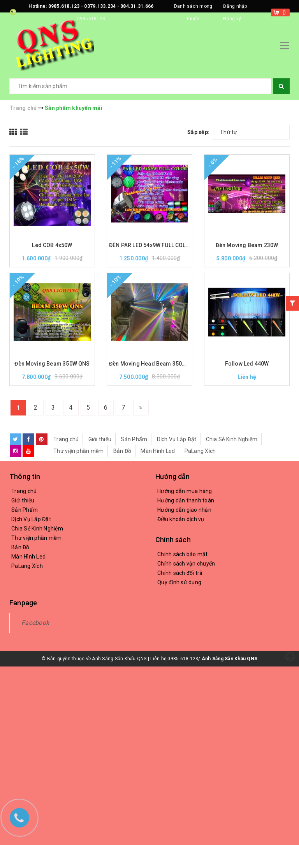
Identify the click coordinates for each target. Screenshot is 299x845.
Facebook (35, 622)
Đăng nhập (235, 6)
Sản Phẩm (134, 439)
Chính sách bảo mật (182, 554)
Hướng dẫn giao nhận (184, 510)
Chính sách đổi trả (180, 573)
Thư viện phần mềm (78, 451)
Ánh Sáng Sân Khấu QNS (229, 658)
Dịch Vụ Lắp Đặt (177, 439)
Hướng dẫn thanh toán (185, 500)
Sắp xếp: (198, 132)
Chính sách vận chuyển (186, 563)
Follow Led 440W (247, 364)
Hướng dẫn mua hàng (184, 491)
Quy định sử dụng (179, 582)
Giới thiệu (100, 439)
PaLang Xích (200, 451)
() (284, 12)
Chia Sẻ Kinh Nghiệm (232, 439)
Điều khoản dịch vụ (180, 519)
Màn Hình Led (158, 451)
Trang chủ (66, 439)
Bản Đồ (122, 451)
